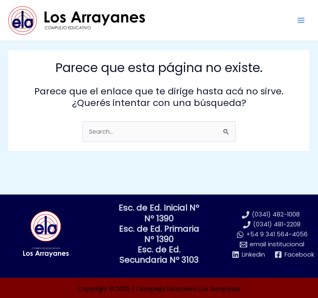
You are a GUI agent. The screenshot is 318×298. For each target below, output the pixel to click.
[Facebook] (294, 254)
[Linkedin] (248, 254)
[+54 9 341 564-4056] (272, 234)
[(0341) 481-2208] (272, 224)
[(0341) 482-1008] (270, 215)
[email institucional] (272, 244)
